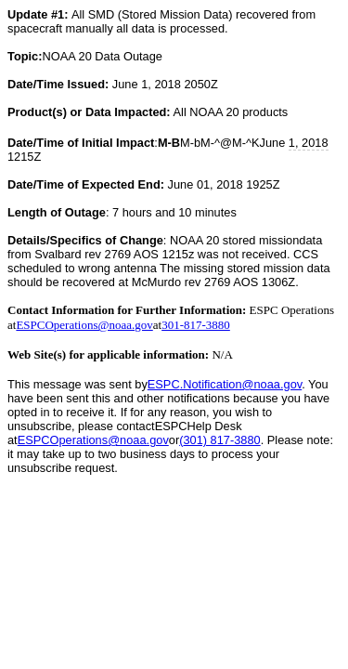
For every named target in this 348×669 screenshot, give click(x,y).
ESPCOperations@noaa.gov (84, 325)
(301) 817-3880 (220, 440)
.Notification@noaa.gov (225, 384)
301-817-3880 (195, 325)
